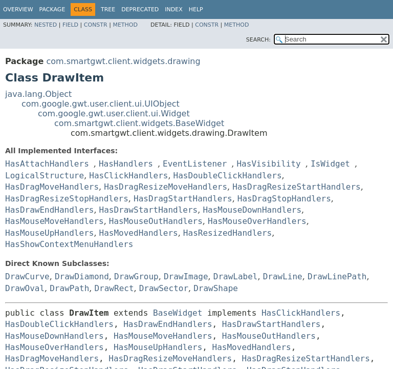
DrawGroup (136, 276)
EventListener (195, 164)
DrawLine (282, 276)
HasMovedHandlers (138, 233)
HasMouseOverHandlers (257, 221)
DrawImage (186, 276)
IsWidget (330, 164)
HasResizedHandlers (227, 233)
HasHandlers (126, 164)
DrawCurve (27, 276)
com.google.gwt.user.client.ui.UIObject (100, 104)
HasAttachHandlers (47, 164)
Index (173, 9)
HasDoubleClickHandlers (227, 175)
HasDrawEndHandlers (49, 210)
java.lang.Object (38, 94)
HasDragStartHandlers (183, 198)
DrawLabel (235, 276)
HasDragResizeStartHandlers (296, 187)
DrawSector (163, 288)
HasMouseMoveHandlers (54, 221)
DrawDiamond (82, 276)
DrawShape (215, 288)
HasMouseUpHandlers (49, 233)
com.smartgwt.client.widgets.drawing (123, 61)
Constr (95, 25)
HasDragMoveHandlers (52, 187)
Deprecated (140, 9)
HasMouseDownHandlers (252, 210)
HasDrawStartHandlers (148, 210)
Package (52, 9)
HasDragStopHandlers (284, 198)
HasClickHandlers (128, 175)
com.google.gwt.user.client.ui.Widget (114, 113)
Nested (45, 25)
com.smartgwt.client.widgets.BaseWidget (139, 123)
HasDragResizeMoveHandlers (165, 187)
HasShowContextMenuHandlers (69, 244)
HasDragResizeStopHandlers (66, 198)
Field (70, 25)
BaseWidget (177, 313)
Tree (108, 9)
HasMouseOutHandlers (156, 221)
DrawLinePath (337, 276)
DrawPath (69, 288)
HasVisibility (268, 164)
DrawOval (25, 288)
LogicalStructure (44, 175)
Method (125, 25)
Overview (18, 9)
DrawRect (114, 288)
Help (196, 9)
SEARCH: (258, 39)
